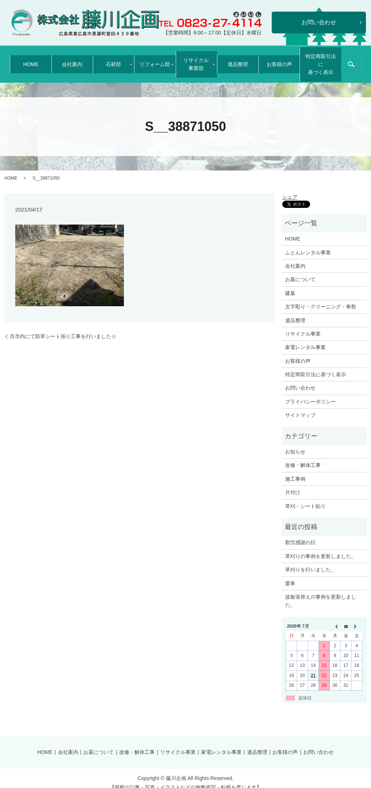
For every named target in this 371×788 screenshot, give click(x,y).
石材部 (111, 60)
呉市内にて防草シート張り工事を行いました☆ (63, 327)
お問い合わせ (300, 379)
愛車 (290, 574)
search (351, 60)
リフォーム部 (152, 60)
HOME (30, 60)
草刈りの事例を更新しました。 (320, 547)
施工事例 (295, 470)
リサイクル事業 (303, 325)
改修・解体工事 (303, 456)
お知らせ (295, 443)
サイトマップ (300, 406)
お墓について (300, 271)
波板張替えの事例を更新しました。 (320, 592)
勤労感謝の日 (300, 534)
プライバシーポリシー (310, 392)
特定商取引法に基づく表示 (320, 59)
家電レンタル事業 (305, 338)
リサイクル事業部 (194, 59)
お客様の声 (279, 60)
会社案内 (72, 60)
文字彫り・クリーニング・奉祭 (320, 297)
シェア (289, 188)
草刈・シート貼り (305, 497)
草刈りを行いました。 (310, 560)
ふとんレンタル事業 (308, 243)
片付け (292, 484)
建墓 (290, 284)
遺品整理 (238, 60)
